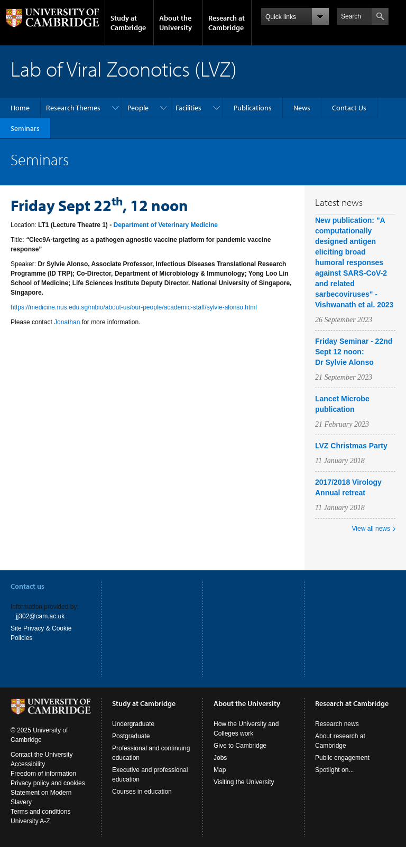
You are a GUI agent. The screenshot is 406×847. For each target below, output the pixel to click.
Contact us (27, 586)
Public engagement (342, 757)
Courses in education (142, 791)
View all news (371, 528)
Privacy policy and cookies (48, 783)
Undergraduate (133, 724)
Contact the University (41, 754)
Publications (253, 107)
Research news (337, 724)
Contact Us (349, 107)
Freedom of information (43, 773)
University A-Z (30, 821)
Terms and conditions (40, 811)
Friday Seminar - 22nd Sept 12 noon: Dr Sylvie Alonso (353, 351)
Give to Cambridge (240, 745)
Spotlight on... (334, 770)
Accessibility (28, 764)
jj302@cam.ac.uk (40, 616)
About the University (175, 22)
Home (20, 107)
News (301, 107)
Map (220, 770)
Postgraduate (131, 736)
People (138, 107)
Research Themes (73, 107)
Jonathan (67, 322)
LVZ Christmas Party (351, 445)
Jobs (220, 757)
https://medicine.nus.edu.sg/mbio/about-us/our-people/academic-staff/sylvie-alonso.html (134, 307)
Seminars (25, 128)
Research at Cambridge (226, 22)
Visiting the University (244, 782)
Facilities (188, 107)
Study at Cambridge (128, 22)
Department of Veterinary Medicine (166, 225)
